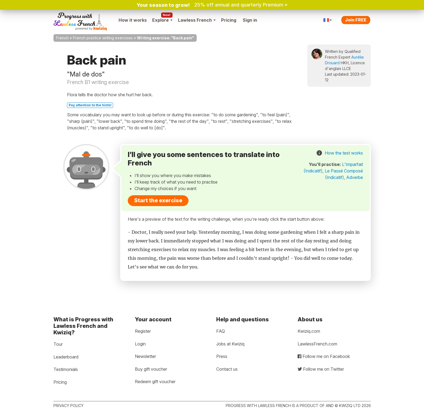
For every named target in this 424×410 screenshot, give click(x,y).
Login (140, 344)
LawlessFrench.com (317, 344)
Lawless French (197, 20)
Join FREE (355, 20)
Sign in (250, 20)
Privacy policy (68, 405)
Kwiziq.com (309, 331)
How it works (133, 20)
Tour (58, 344)
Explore (162, 20)
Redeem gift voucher (155, 381)
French (62, 38)
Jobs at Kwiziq (230, 344)
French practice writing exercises (103, 38)
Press (221, 356)
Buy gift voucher (151, 369)
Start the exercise (158, 200)
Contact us (227, 369)
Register (143, 331)
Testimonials (65, 369)
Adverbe (354, 177)
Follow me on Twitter (321, 369)
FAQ (220, 331)
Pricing (228, 20)
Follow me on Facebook (324, 356)
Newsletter (145, 356)
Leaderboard (65, 357)
